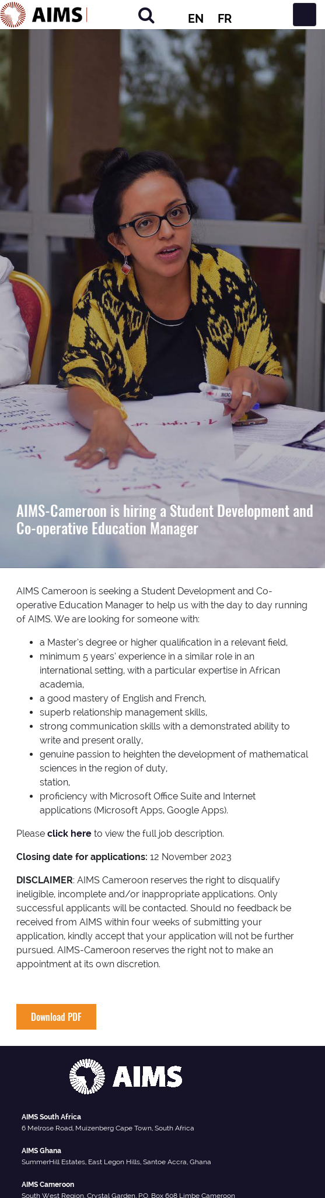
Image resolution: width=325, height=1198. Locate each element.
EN (196, 19)
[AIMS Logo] (44, 14)
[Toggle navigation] (304, 14)
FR (225, 19)
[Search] (146, 15)
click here (69, 833)
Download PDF (56, 1017)
